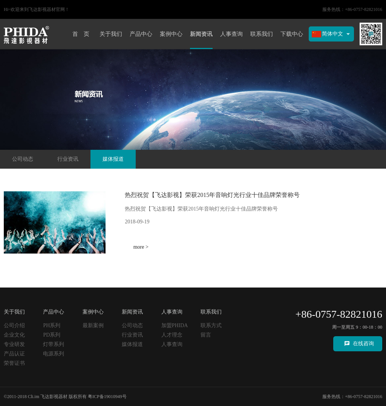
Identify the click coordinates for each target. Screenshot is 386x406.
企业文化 (14, 335)
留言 (206, 335)
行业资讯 (67, 159)
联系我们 (261, 34)
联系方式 (211, 325)
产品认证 (14, 354)
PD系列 (51, 335)
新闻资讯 (201, 34)
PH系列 (51, 325)
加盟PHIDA (174, 325)
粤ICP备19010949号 (107, 396)
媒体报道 (113, 159)
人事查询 (231, 34)
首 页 (80, 34)
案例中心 (171, 34)
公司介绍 (14, 325)
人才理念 (171, 335)
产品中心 (141, 34)
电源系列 (53, 354)
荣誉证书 (14, 363)
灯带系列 (53, 344)
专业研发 (14, 344)
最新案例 (93, 325)
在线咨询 (363, 343)
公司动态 (22, 159)
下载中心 (291, 34)
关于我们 (111, 34)
